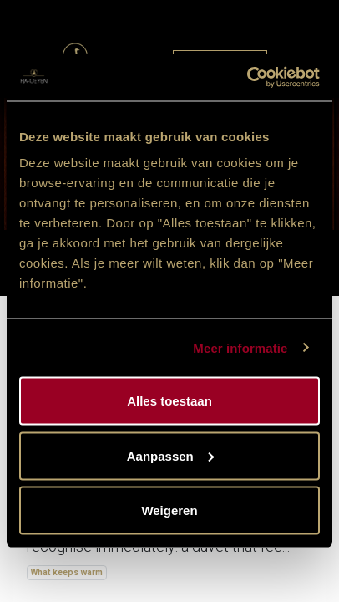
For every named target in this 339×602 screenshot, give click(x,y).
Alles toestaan (169, 401)
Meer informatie (240, 347)
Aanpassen (170, 455)
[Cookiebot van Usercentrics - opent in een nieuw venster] (247, 78)
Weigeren (169, 510)
